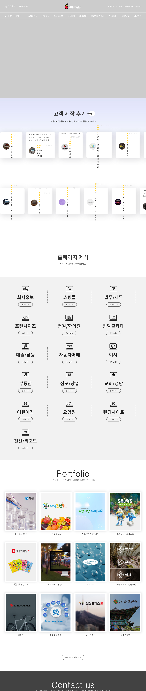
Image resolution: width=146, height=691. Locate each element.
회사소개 (111, 6)
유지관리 (138, 6)
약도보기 (56, 653)
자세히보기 (113, 673)
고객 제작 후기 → (73, 113)
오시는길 (119, 6)
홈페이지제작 (14, 16)
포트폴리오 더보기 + (73, 605)
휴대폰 (115, 652)
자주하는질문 (128, 6)
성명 (80, 652)
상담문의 (85, 683)
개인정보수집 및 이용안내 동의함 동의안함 (90, 673)
